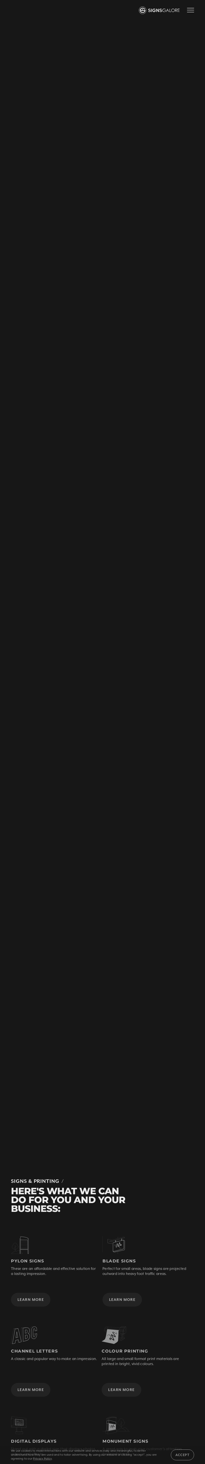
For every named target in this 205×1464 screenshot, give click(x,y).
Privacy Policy (42, 1458)
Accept (182, 1455)
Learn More (31, 1304)
